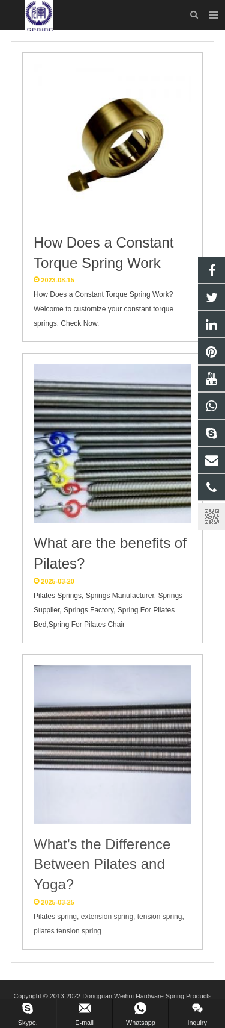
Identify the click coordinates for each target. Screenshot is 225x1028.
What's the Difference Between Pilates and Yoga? (102, 864)
